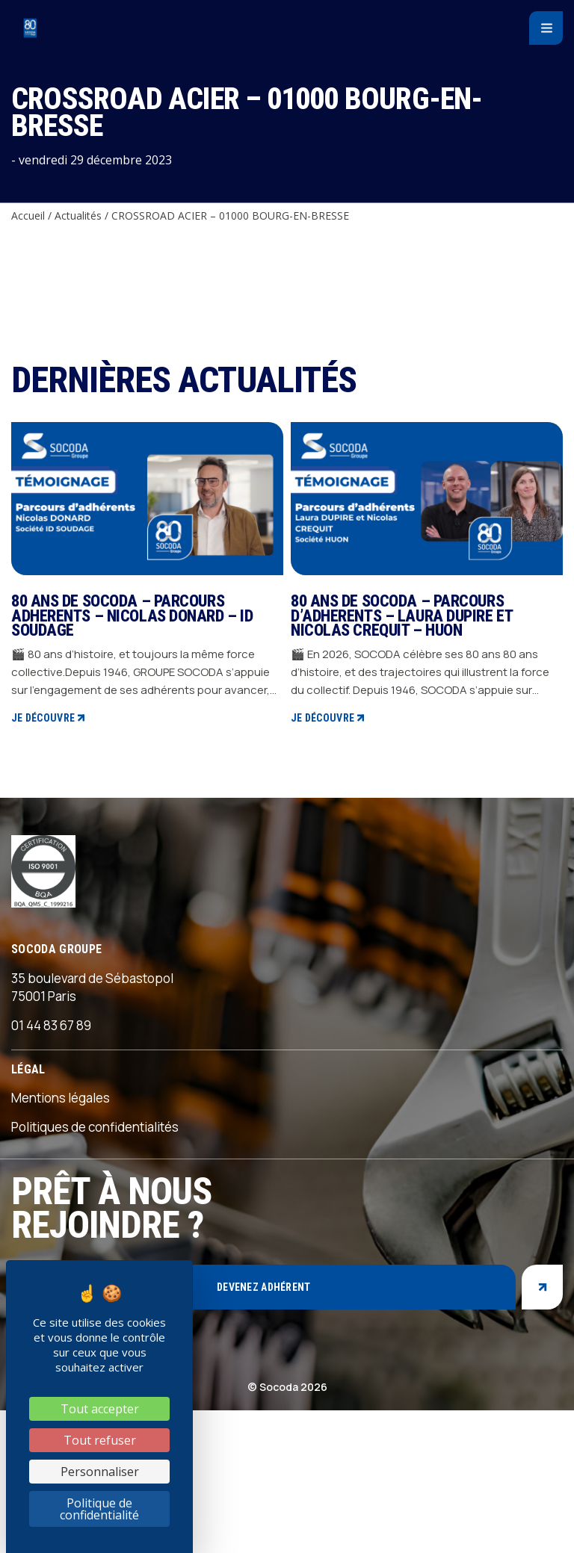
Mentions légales (60, 1097)
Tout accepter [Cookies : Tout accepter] (100, 1409)
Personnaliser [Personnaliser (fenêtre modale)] (100, 1471)
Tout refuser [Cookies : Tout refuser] (100, 1440)
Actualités (78, 215)
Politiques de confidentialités (95, 1126)
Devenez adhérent (263, 1287)
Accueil (28, 215)
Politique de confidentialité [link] (99, 1509)
